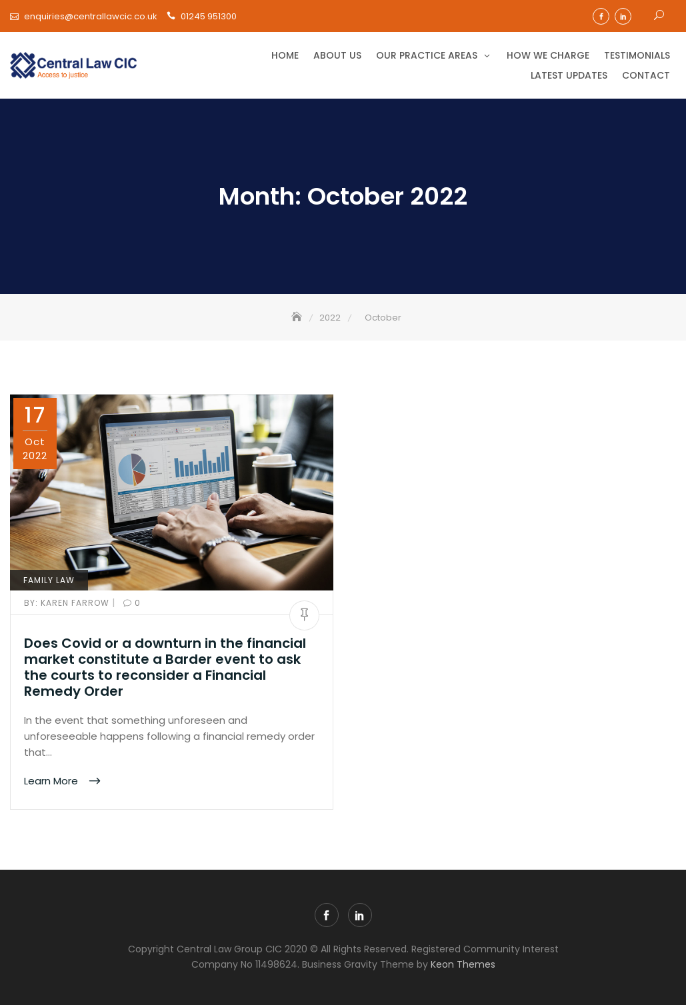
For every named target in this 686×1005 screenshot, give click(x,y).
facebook (601, 16)
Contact (646, 75)
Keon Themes (463, 964)
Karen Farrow (68, 602)
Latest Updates (569, 75)
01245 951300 (209, 16)
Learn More (52, 781)
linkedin (623, 16)
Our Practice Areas (426, 55)
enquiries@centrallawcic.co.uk (90, 16)
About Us (337, 55)
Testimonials (637, 55)
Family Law (49, 580)
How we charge (548, 55)
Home (285, 55)
